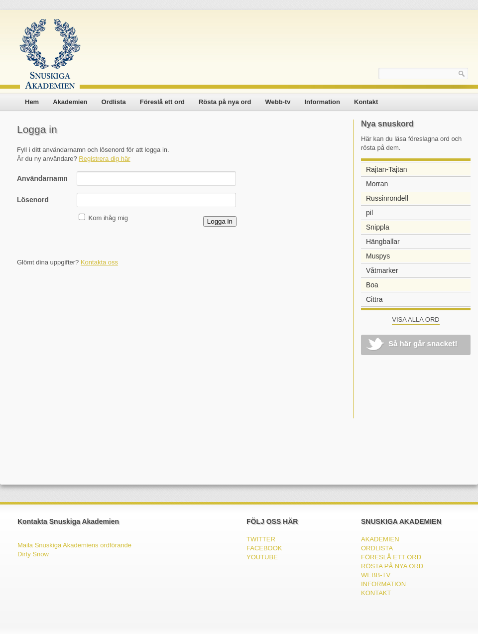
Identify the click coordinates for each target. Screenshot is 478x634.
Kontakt (366, 102)
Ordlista (114, 102)
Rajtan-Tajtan (386, 169)
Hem (32, 102)
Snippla (377, 227)
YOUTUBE (262, 557)
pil (369, 213)
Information (323, 102)
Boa (372, 285)
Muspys (378, 256)
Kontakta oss (99, 262)
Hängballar (383, 242)
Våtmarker (382, 270)
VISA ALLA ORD (415, 319)
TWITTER (260, 539)
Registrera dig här (104, 158)
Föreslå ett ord (162, 102)
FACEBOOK (264, 548)
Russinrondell (387, 198)
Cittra (374, 299)
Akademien (70, 102)
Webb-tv (277, 102)
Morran (377, 184)
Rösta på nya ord (225, 102)
